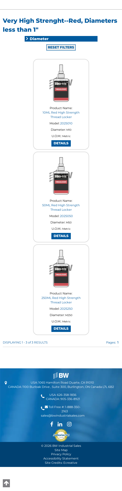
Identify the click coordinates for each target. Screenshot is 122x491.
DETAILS (61, 143)
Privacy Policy (61, 454)
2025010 (66, 123)
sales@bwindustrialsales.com (63, 415)
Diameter (37, 39)
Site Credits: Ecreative (61, 463)
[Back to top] (6, 483)
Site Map (61, 450)
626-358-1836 (66, 395)
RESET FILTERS (61, 47)
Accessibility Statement (61, 458)
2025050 (66, 216)
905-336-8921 (70, 399)
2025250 (66, 308)
